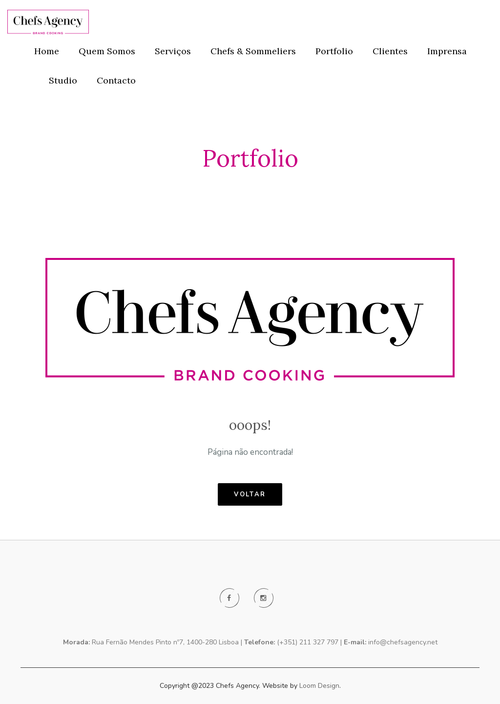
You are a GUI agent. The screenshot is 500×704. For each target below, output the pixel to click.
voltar (250, 494)
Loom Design (319, 685)
